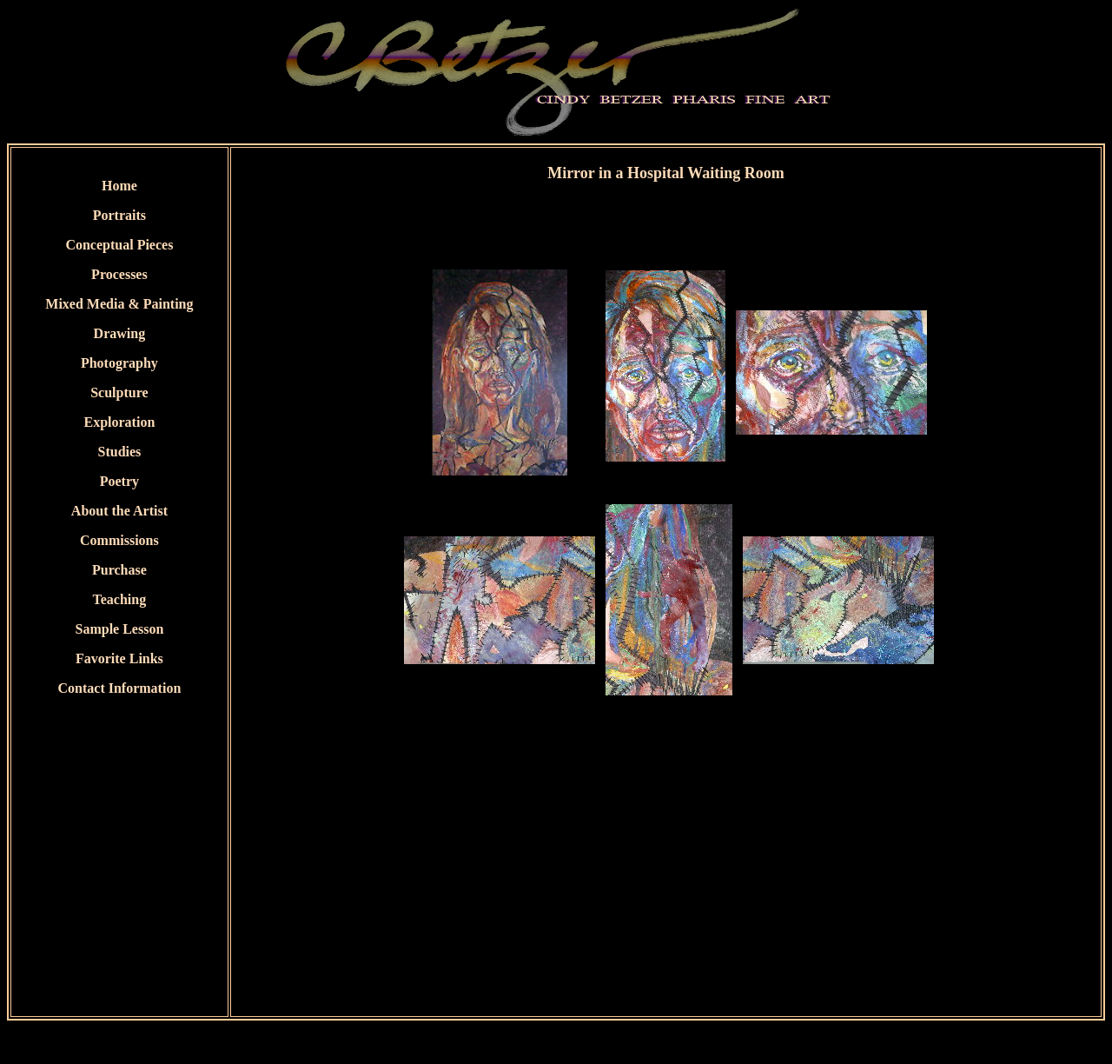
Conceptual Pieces (119, 244)
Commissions (119, 540)
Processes (119, 274)
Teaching (120, 599)
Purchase (119, 569)
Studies (120, 451)
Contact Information (120, 688)
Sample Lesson (120, 629)
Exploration (120, 422)
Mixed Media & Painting (119, 303)
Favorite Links (119, 658)
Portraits (119, 215)
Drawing (120, 333)
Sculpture (119, 392)
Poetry (119, 481)
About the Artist (119, 510)
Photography (119, 363)
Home (119, 185)
